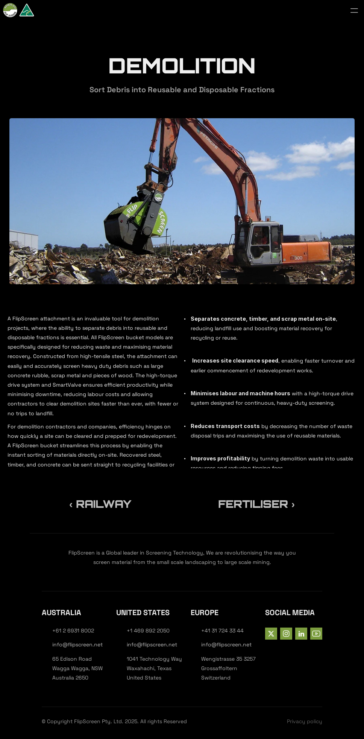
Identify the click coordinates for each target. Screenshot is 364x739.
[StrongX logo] (33, 11)
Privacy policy (304, 721)
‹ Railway (100, 503)
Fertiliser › (256, 503)
